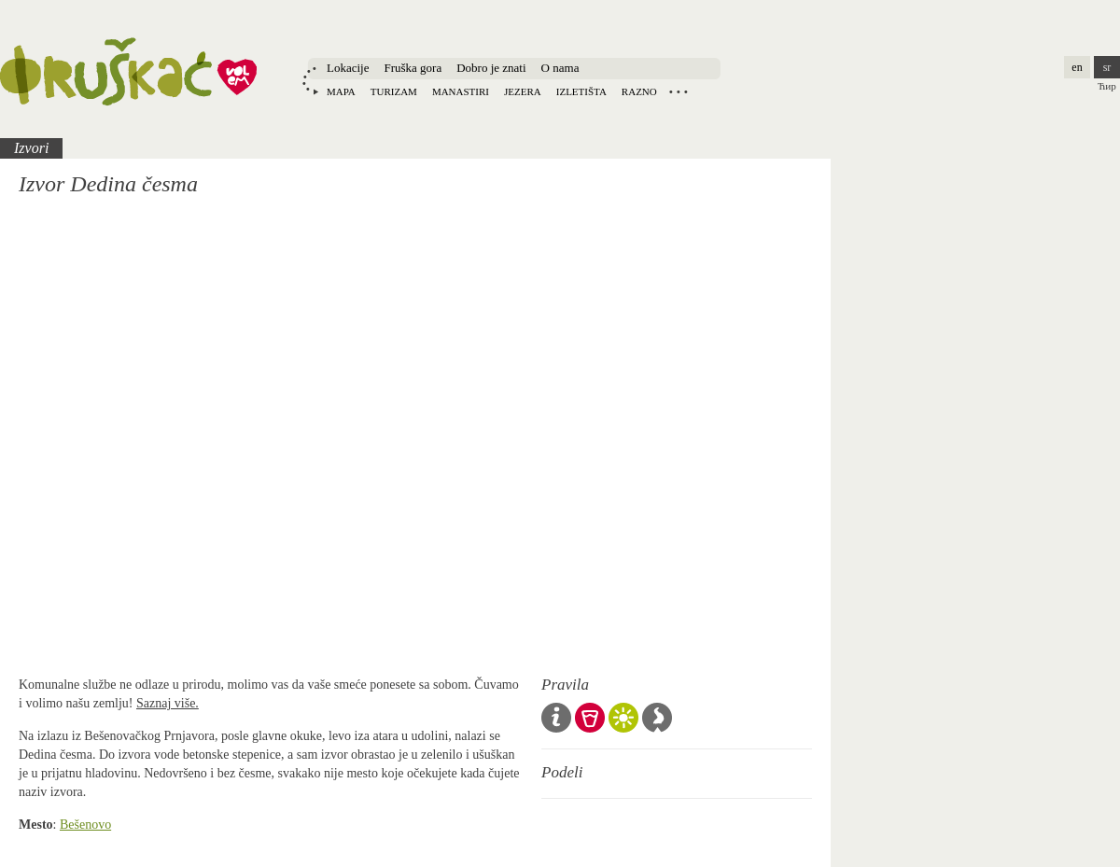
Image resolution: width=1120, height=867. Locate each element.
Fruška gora (412, 68)
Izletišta (581, 91)
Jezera (522, 91)
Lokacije (348, 68)
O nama (560, 68)
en (1076, 67)
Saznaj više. (167, 703)
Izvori (31, 148)
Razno (639, 91)
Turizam (394, 91)
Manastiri (460, 91)
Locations (678, 91)
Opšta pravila (556, 718)
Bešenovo (85, 825)
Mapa (341, 91)
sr (1107, 67)
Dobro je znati (490, 68)
